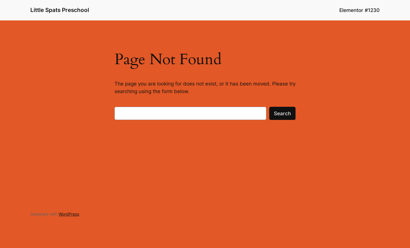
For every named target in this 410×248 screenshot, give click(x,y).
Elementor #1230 (359, 10)
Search (282, 113)
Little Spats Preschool (59, 9)
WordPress (69, 214)
